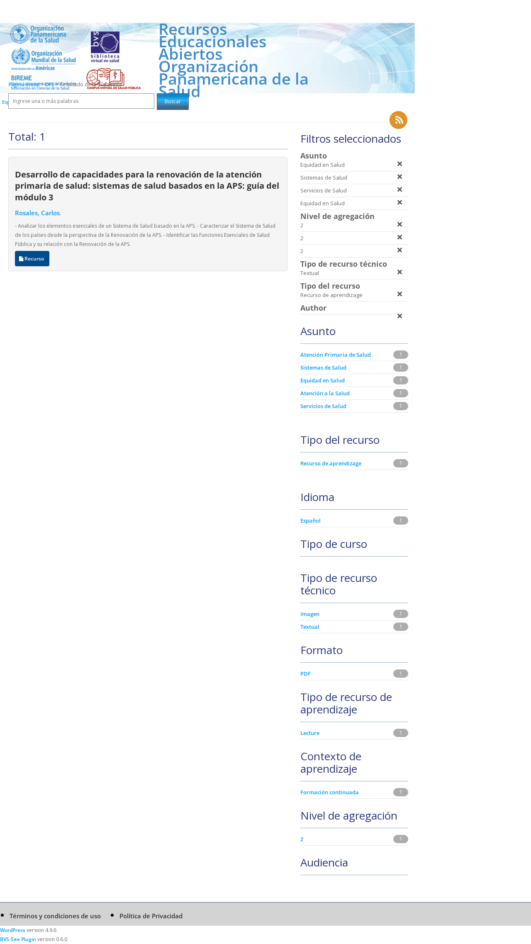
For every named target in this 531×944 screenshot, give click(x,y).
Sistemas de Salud (323, 367)
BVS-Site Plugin (18, 939)
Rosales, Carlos (37, 213)
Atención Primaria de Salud (335, 354)
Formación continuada (329, 792)
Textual (309, 626)
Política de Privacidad (151, 916)
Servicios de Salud (323, 406)
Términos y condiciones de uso (55, 916)
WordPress (12, 930)
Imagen (309, 614)
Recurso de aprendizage (330, 463)
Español (310, 520)
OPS (50, 84)
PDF (305, 673)
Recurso (32, 258)
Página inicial (23, 84)
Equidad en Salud (322, 380)
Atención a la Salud (325, 393)
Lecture (309, 733)
